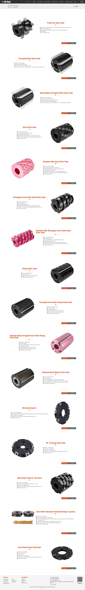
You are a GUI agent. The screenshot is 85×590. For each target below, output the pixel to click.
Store (75, 1)
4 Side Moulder (28, 1)
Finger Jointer (54, 1)
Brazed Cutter (47, 1)
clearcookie (82, 2)
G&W (44, 588)
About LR (23, 579)
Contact (23, 581)
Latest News (24, 580)
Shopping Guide (24, 582)
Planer (34, 1)
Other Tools (61, 1)
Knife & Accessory (68, 1)
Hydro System (40, 1)
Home (10, 7)
